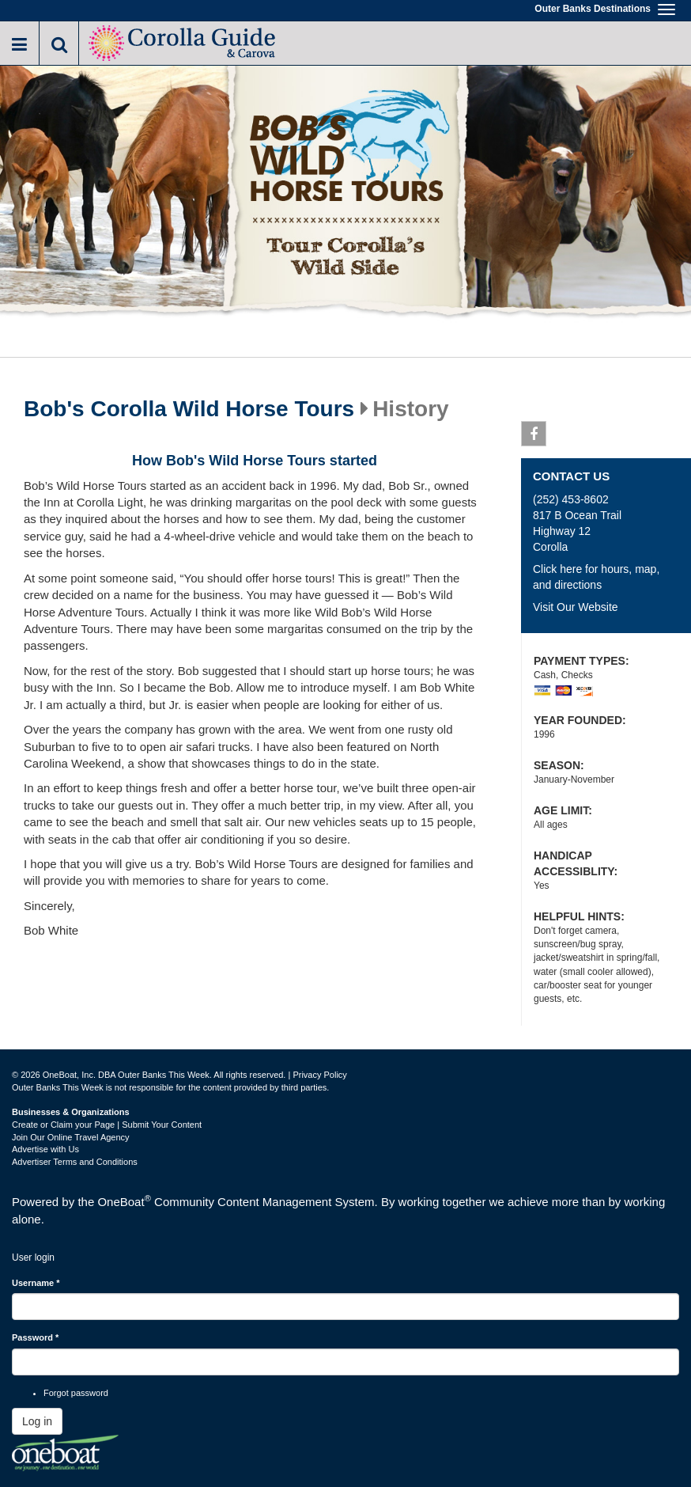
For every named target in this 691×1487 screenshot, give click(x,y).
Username (36, 1283)
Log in (37, 1421)
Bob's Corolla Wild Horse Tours (189, 409)
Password (35, 1337)
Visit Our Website (575, 607)
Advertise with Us (45, 1149)
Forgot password (75, 1393)
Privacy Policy (319, 1074)
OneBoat (124, 1201)
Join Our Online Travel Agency (71, 1137)
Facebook (534, 436)
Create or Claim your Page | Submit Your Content (107, 1124)
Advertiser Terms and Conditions (75, 1161)
